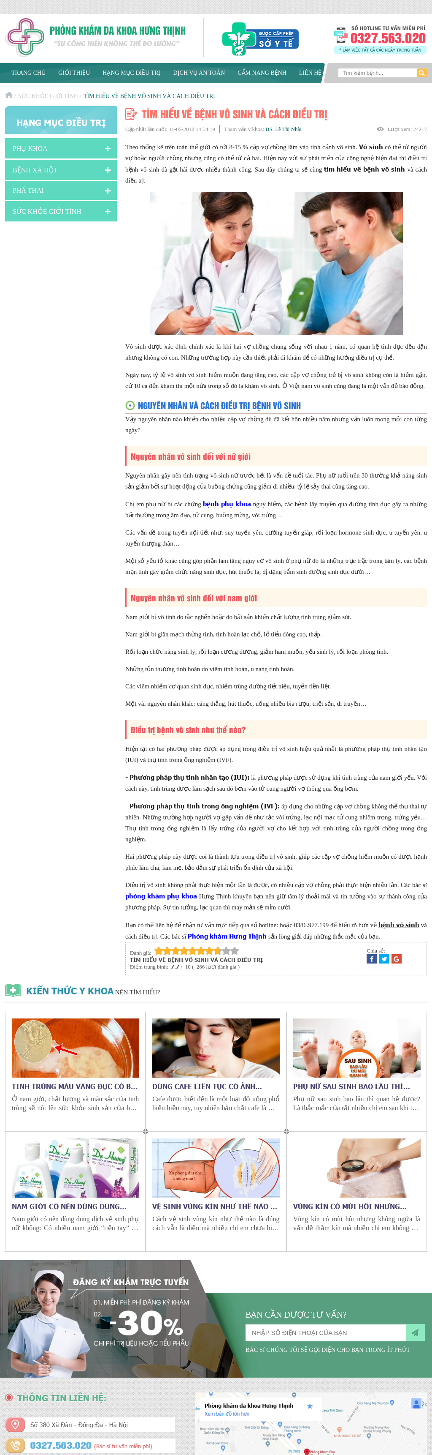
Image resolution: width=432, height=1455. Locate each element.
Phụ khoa (30, 148)
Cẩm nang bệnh (262, 73)
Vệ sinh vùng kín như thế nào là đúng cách (215, 1206)
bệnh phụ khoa (227, 504)
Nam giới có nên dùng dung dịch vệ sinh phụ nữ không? (66, 1206)
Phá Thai (28, 190)
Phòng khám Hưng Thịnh (227, 936)
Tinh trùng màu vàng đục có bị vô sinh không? (73, 1086)
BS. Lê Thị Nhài (284, 129)
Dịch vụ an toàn (199, 73)
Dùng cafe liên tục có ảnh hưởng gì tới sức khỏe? (203, 1086)
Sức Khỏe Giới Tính (48, 96)
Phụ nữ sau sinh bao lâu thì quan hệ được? (348, 1086)
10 (234, 951)
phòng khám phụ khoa (161, 896)
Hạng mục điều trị (131, 73)
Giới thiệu (74, 73)
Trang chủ (28, 73)
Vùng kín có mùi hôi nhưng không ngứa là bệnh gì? (346, 1206)
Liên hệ (310, 73)
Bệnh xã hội (35, 170)
